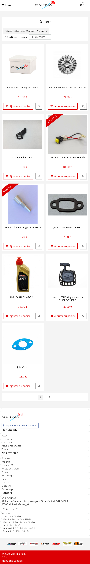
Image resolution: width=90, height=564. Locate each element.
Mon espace (8, 442)
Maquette (6, 485)
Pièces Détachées (10, 468)
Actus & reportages (11, 445)
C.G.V (4, 557)
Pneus (5, 472)
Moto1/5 (6, 482)
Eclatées (6, 458)
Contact (6, 449)
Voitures (6, 461)
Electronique (8, 475)
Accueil (5, 435)
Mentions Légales (12, 560)
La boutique (8, 439)
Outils (4, 478)
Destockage (8, 489)
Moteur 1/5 (7, 465)
